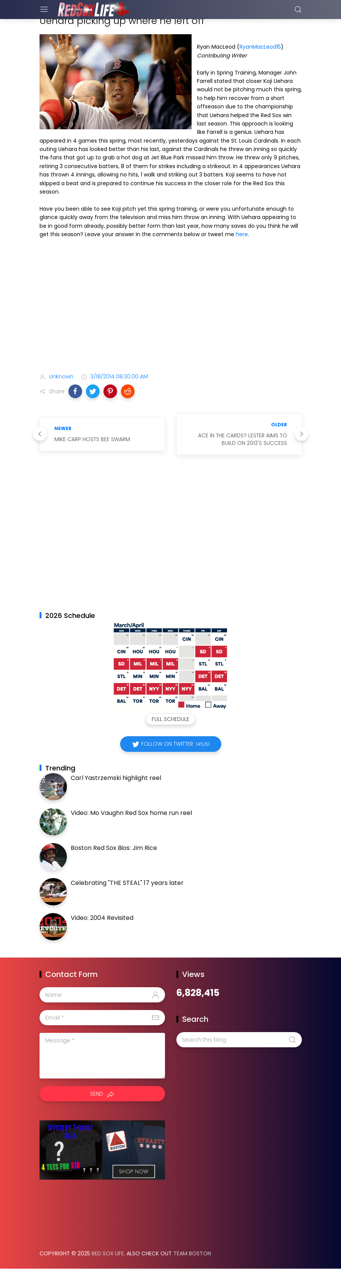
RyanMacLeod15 (260, 47)
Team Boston (192, 1253)
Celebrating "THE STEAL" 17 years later (127, 882)
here (242, 234)
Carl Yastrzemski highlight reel (116, 777)
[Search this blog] (239, 1039)
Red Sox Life (108, 1253)
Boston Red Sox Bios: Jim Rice (114, 847)
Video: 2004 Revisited (102, 917)
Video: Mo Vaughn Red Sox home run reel (131, 812)
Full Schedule (170, 719)
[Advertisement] (171, 307)
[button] (75, 391)
